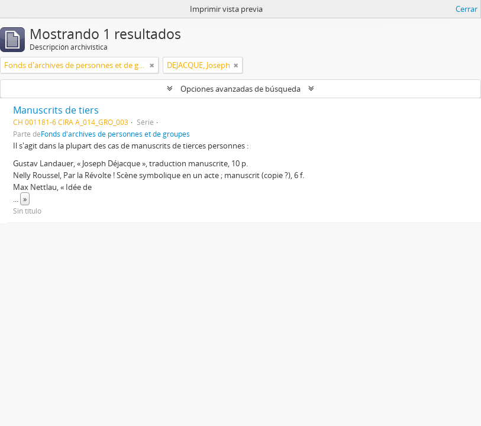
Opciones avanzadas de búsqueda (240, 88)
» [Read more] (25, 198)
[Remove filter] (152, 65)
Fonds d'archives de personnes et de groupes (115, 133)
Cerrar (466, 9)
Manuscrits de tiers (56, 110)
